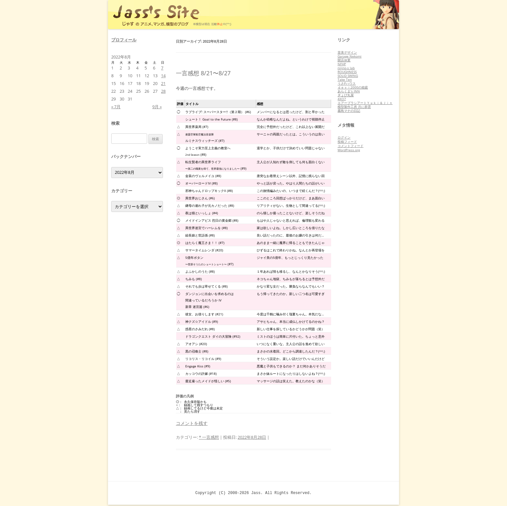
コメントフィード (350, 145)
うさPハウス (347, 83)
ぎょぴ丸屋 (346, 95)
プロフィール (123, 40)
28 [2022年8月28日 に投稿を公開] (163, 91)
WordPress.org (349, 150)
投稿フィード (347, 141)
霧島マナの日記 (349, 110)
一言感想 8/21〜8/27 (203, 73)
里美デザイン (347, 52)
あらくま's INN (349, 91)
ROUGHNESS (347, 71)
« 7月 (116, 107)
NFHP (342, 64)
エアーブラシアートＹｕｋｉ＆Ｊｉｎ (365, 102)
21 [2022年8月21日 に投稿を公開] (163, 83)
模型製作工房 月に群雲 (354, 106)
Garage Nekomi (349, 56)
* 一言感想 (209, 437)
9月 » (157, 107)
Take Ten (345, 79)
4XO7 (342, 99)
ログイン (344, 137)
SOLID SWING (348, 75)
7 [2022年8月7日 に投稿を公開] (162, 68)
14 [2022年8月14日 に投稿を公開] (163, 76)
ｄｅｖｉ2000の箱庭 (353, 87)
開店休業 (344, 60)
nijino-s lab (346, 68)
